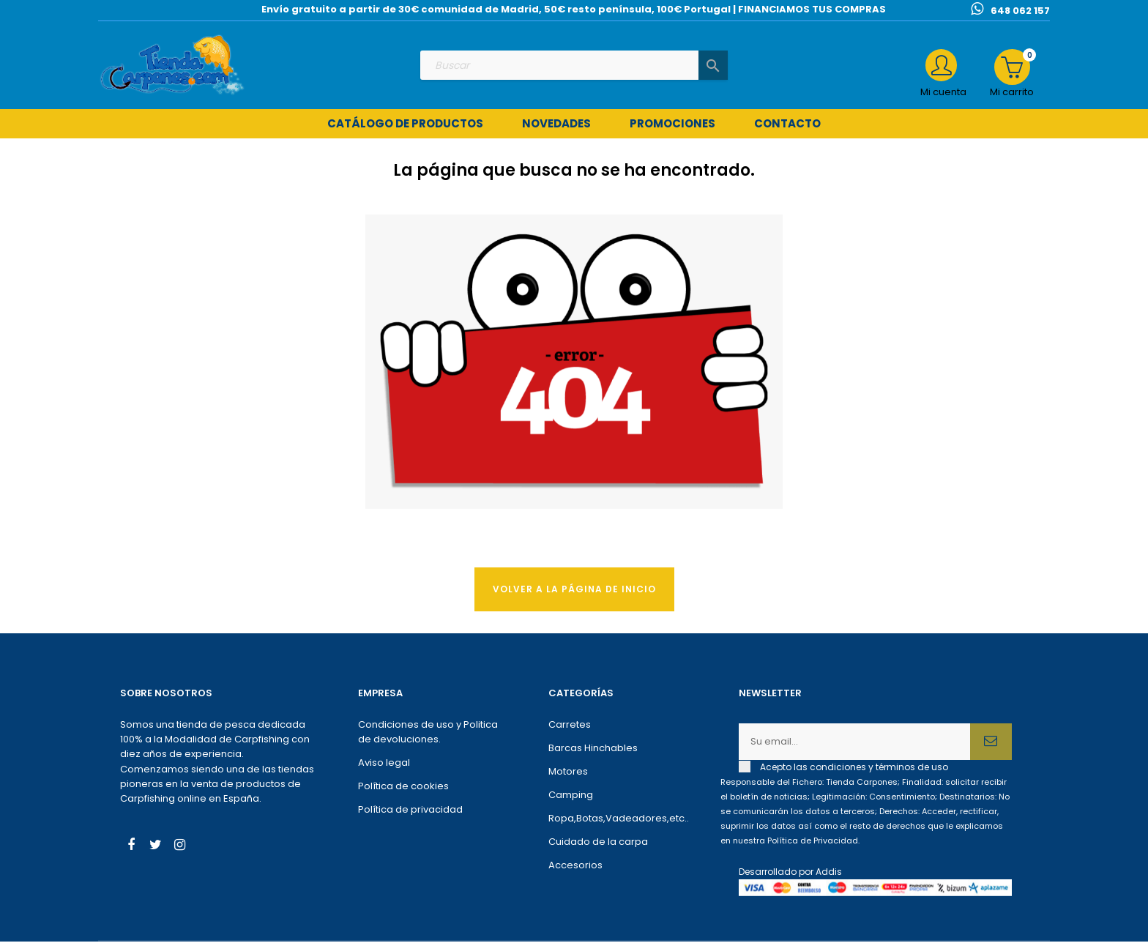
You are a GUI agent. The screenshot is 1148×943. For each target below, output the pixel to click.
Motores (568, 773)
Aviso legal (384, 765)
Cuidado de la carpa (598, 844)
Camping (570, 797)
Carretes (569, 727)
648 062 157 (1020, 11)
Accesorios (575, 867)
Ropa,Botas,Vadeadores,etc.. (618, 820)
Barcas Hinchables (593, 750)
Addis (829, 874)
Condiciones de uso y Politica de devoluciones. (428, 734)
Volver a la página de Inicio (574, 590)
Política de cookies (403, 788)
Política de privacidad (410, 812)
